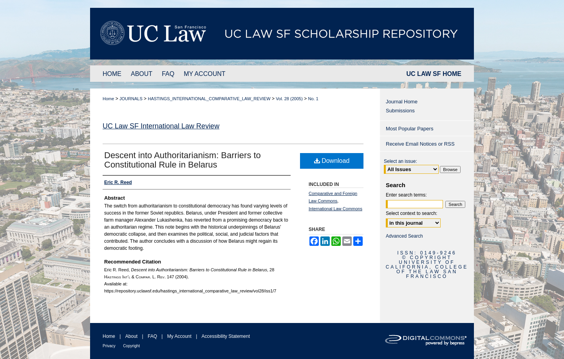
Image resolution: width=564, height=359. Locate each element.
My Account (179, 336)
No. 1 (313, 98)
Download (332, 160)
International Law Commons (335, 208)
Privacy (109, 346)
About (131, 336)
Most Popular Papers (409, 129)
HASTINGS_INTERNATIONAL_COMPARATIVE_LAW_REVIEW (209, 98)
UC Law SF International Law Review (161, 126)
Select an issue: (400, 161)
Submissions (400, 111)
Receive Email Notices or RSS (420, 144)
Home (108, 98)
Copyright (131, 346)
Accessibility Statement (226, 336)
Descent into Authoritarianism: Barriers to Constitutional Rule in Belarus (182, 160)
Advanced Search (404, 236)
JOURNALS (131, 98)
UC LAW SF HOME (434, 73)
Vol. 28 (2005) (289, 98)
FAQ (152, 336)
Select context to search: (411, 213)
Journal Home (402, 102)
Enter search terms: (406, 195)
